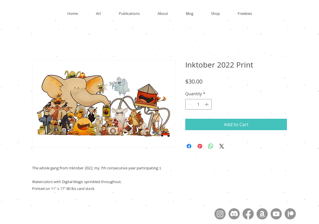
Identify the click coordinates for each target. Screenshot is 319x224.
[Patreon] (290, 213)
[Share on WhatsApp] (210, 146)
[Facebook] (248, 213)
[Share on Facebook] (189, 146)
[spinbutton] (198, 104)
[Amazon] (262, 213)
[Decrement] (189, 104)
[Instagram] (220, 213)
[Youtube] (276, 213)
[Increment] (207, 104)
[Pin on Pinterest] (199, 146)
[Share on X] (221, 146)
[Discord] (234, 213)
